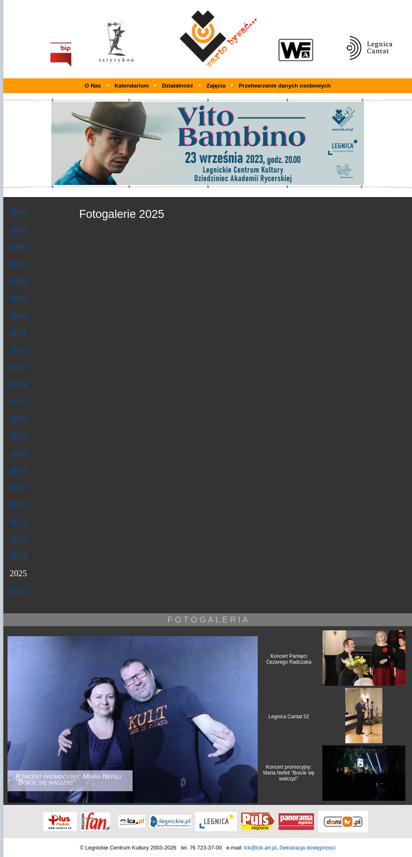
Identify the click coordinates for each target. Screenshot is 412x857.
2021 (18, 504)
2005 (18, 229)
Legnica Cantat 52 (289, 717)
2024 (18, 556)
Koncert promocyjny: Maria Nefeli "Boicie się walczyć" (288, 773)
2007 (18, 264)
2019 (18, 470)
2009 (18, 298)
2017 (18, 435)
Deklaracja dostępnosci (307, 848)
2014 (18, 384)
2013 (18, 367)
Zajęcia (216, 85)
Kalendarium (132, 85)
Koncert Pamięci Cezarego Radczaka (289, 659)
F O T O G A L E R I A (207, 619)
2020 (18, 487)
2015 (18, 401)
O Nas (93, 85)
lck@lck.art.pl (260, 848)
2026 (18, 590)
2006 (18, 247)
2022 (18, 522)
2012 (18, 350)
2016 (18, 418)
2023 (18, 539)
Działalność (178, 85)
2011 (18, 332)
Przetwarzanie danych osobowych (285, 85)
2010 (18, 315)
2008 (18, 281)
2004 (18, 212)
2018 (18, 453)
